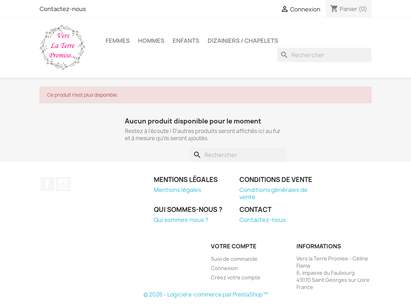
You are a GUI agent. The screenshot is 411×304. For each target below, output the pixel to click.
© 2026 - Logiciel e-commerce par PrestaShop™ (205, 294)
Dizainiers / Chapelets (243, 41)
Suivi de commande (234, 258)
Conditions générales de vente (273, 193)
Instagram (63, 184)
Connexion (224, 268)
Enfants (186, 41)
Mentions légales (177, 190)
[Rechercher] (324, 55)
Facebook (47, 184)
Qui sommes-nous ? (181, 220)
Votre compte (234, 246)
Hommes (151, 41)
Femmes (118, 41)
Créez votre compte (235, 277)
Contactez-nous (63, 9)
